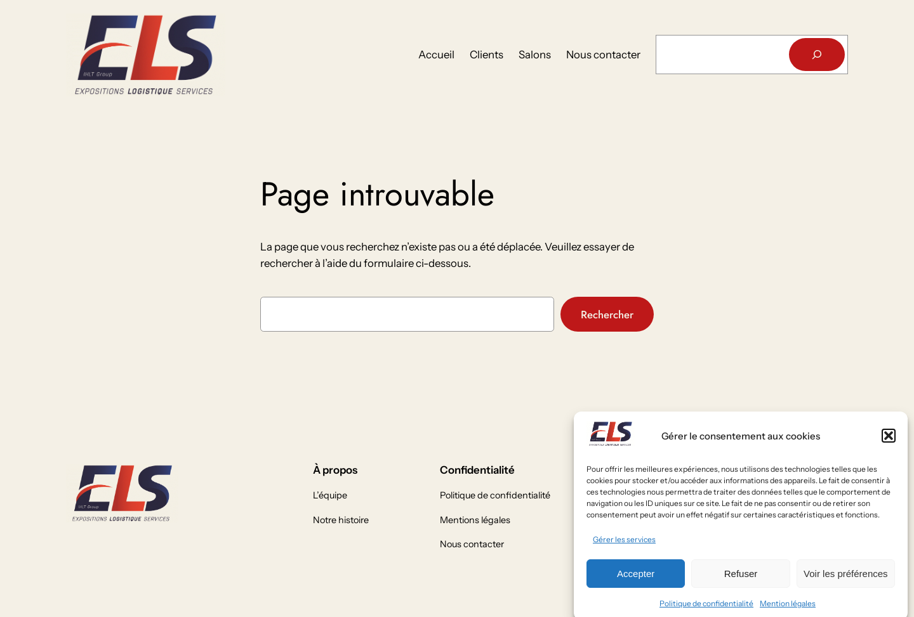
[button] (888, 442)
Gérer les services (624, 545)
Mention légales (788, 609)
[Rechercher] (817, 55)
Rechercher (607, 314)
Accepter (635, 579)
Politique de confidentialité (706, 609)
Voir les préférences (846, 579)
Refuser (741, 579)
